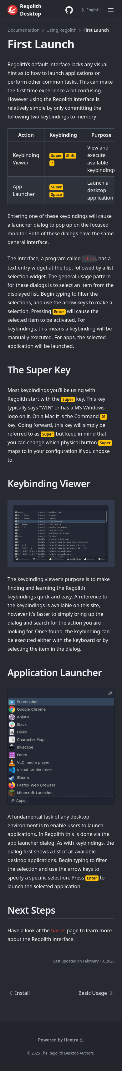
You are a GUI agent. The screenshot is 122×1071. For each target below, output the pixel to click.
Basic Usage (96, 993)
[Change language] (90, 10)
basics (58, 930)
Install (19, 993)
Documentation (23, 30)
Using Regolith (61, 30)
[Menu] (110, 10)
